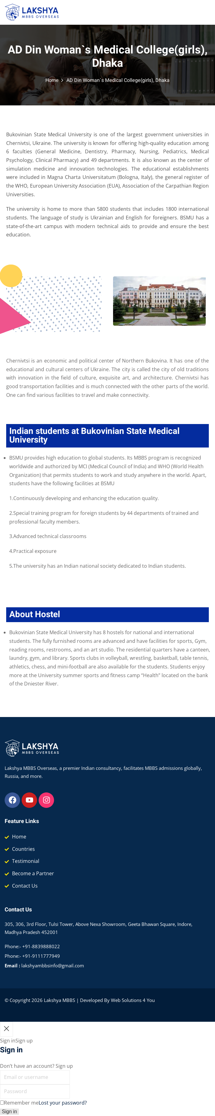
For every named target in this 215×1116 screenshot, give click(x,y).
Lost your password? (63, 1102)
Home (52, 80)
